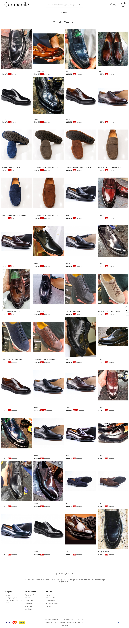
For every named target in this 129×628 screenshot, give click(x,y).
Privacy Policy (51, 600)
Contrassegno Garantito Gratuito (13, 601)
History (48, 595)
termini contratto (52, 603)
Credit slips (29, 600)
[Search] (62, 5)
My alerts (28, 609)
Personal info (30, 595)
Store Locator (50, 598)
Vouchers (28, 606)
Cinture (7, 595)
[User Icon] (114, 4)
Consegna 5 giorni (11, 598)
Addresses (28, 603)
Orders (27, 598)
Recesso (48, 606)
